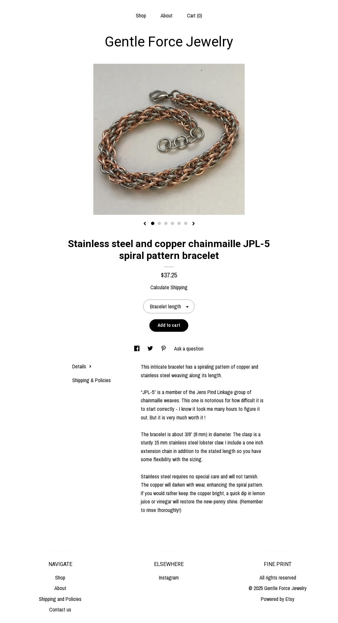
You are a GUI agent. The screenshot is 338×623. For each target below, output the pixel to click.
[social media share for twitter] (150, 348)
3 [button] (166, 223)
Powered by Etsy (277, 599)
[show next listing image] (193, 224)
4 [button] (172, 223)
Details (82, 366)
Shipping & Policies (91, 380)
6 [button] (185, 223)
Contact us (60, 609)
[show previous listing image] (144, 224)
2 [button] (159, 223)
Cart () (194, 15)
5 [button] (179, 223)
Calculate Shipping (169, 287)
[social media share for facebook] (137, 348)
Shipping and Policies (60, 599)
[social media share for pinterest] (164, 348)
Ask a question (188, 348)
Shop (141, 15)
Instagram (169, 577)
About (166, 15)
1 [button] (152, 223)
